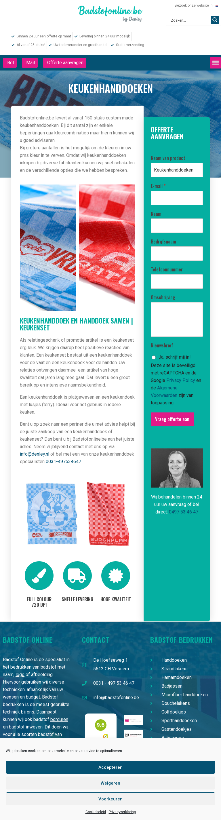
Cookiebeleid (95, 812)
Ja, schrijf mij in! (175, 357)
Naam (156, 214)
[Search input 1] (189, 20)
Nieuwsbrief (162, 346)
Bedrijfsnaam (163, 242)
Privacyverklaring (122, 812)
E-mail (158, 186)
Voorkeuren (110, 799)
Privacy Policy (180, 380)
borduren (59, 719)
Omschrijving (163, 297)
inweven (34, 727)
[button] (215, 63)
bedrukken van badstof (33, 667)
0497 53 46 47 (183, 512)
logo (20, 674)
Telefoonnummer (167, 270)
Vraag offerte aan (172, 419)
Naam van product (168, 158)
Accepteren (110, 767)
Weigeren (110, 783)
